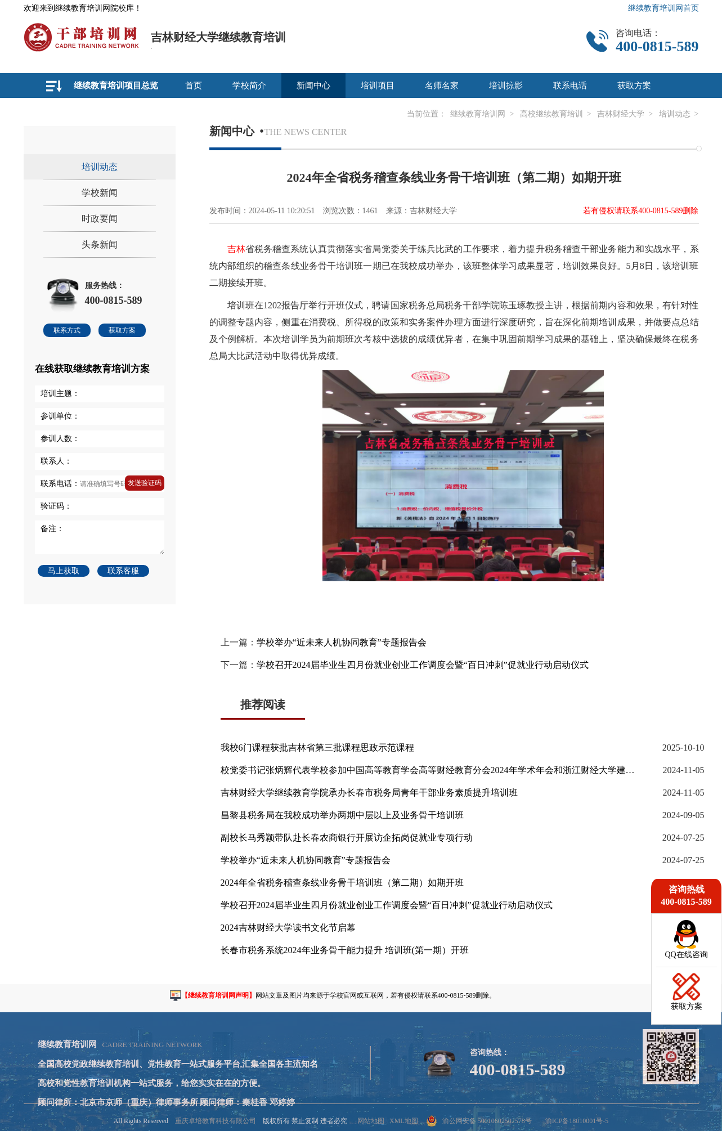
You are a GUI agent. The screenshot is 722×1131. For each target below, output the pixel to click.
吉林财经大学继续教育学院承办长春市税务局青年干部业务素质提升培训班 (369, 792)
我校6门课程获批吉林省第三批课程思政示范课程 (317, 747)
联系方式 (66, 330)
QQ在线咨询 (686, 954)
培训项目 (377, 85)
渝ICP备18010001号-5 (577, 1121)
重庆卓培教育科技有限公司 (215, 1121)
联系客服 (123, 571)
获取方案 (634, 85)
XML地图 (403, 1121)
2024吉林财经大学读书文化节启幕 (288, 927)
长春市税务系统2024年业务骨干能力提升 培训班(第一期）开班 (345, 950)
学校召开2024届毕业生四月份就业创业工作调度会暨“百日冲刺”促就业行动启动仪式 (423, 665)
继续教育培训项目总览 (116, 85)
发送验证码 (145, 483)
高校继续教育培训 (551, 114)
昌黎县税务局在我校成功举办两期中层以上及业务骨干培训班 (342, 815)
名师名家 (442, 85)
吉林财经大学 (620, 114)
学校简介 (249, 85)
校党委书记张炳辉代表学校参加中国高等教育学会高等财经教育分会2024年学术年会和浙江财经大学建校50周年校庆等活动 (429, 770)
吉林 (236, 249)
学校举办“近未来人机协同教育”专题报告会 (342, 642)
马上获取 (63, 571)
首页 (193, 85)
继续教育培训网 (477, 114)
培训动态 (674, 114)
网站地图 (370, 1121)
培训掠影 (506, 85)
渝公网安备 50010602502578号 (479, 1120)
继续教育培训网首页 (663, 8)
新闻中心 (313, 85)
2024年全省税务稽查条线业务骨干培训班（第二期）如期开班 (342, 882)
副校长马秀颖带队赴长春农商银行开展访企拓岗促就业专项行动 (347, 837)
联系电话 (570, 85)
